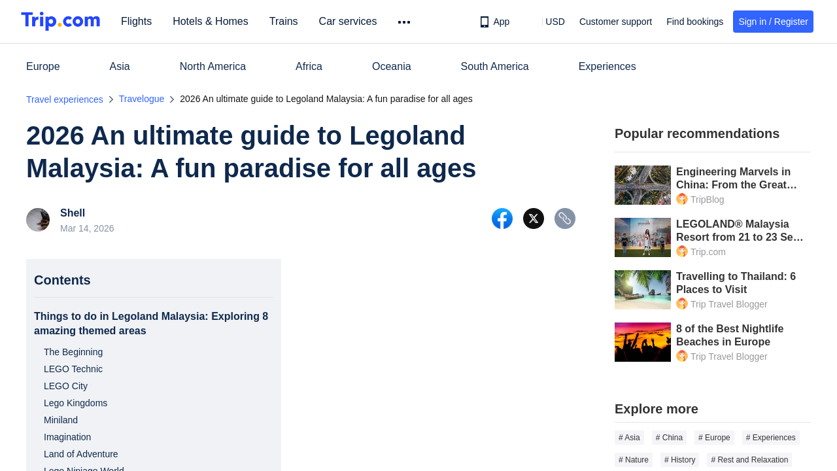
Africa (309, 66)
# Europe (714, 437)
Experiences (607, 66)
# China (669, 437)
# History (679, 459)
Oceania (391, 66)
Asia (120, 66)
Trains (285, 21)
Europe (43, 66)
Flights (138, 21)
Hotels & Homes (212, 21)
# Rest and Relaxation (749, 459)
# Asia (629, 437)
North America (213, 66)
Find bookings (694, 21)
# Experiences (771, 437)
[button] (546, 21)
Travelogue (142, 99)
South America (495, 66)
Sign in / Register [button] (773, 21)
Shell (72, 213)
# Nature (634, 459)
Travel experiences (64, 99)
